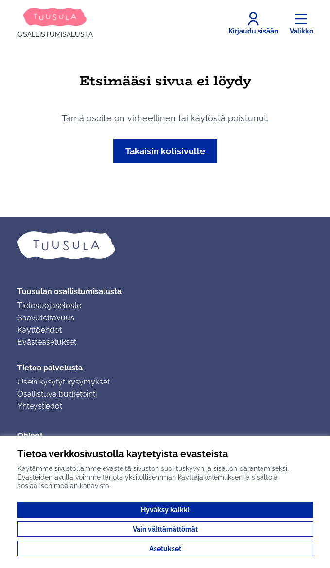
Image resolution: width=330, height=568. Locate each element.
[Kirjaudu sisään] (253, 23)
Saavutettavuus (45, 317)
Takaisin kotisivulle (165, 151)
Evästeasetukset (46, 342)
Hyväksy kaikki (165, 510)
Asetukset (165, 548)
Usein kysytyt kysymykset (63, 381)
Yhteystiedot (39, 406)
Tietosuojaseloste (49, 305)
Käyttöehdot (39, 329)
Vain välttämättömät (165, 529)
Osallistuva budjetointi (57, 394)
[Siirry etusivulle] (55, 23)
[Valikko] (301, 23)
